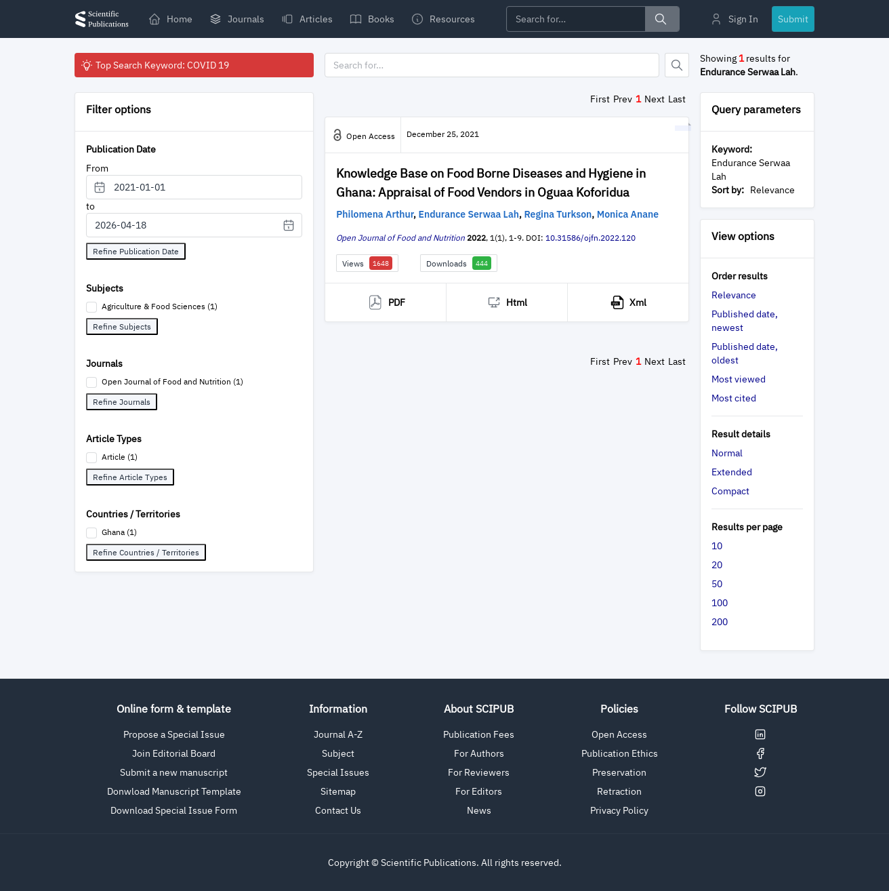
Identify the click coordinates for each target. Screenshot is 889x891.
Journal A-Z (338, 734)
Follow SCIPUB (760, 708)
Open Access (619, 734)
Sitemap (338, 791)
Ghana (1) (119, 532)
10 (716, 546)
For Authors (479, 753)
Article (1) (120, 457)
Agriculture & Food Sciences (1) (160, 306)
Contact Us (338, 810)
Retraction (619, 791)
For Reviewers (479, 772)
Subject (338, 753)
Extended (731, 472)
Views (367, 263)
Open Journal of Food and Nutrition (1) (172, 381)
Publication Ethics (619, 753)
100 (719, 603)
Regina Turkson (558, 214)
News (479, 810)
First (600, 99)
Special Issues (338, 772)
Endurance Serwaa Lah (469, 214)
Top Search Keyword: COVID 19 (154, 65)
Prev (622, 99)
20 (716, 565)
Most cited (733, 398)
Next (654, 99)
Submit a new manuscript (174, 772)
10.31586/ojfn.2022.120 (590, 238)
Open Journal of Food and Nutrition (400, 238)
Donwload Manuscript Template (174, 791)
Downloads (458, 263)
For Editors (478, 791)
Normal (727, 453)
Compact (730, 491)
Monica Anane (628, 214)
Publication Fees (478, 734)
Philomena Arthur (374, 214)
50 (716, 584)
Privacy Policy (619, 810)
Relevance (733, 295)
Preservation (619, 772)
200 (719, 622)
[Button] (677, 65)
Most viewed (738, 379)
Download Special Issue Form (173, 810)
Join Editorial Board (173, 753)
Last (677, 99)
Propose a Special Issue (174, 734)
